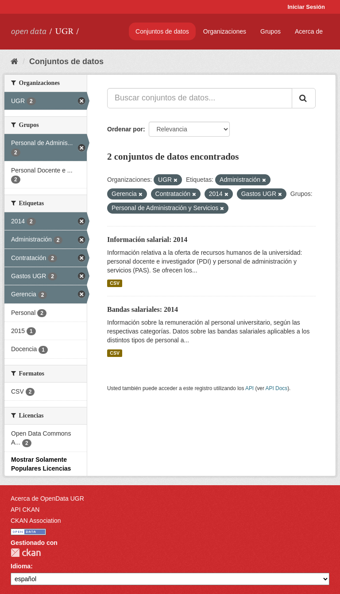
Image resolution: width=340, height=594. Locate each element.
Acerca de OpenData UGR (47, 498)
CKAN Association (36, 520)
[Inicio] (14, 61)
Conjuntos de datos (162, 31)
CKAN (26, 552)
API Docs (277, 388)
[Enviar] (304, 98)
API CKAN (25, 509)
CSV (115, 283)
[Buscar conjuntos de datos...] (199, 98)
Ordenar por (125, 129)
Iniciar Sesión (306, 7)
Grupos (270, 31)
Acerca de (309, 31)
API (249, 388)
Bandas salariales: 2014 (142, 309)
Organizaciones (224, 31)
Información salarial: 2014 (147, 239)
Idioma (21, 566)
